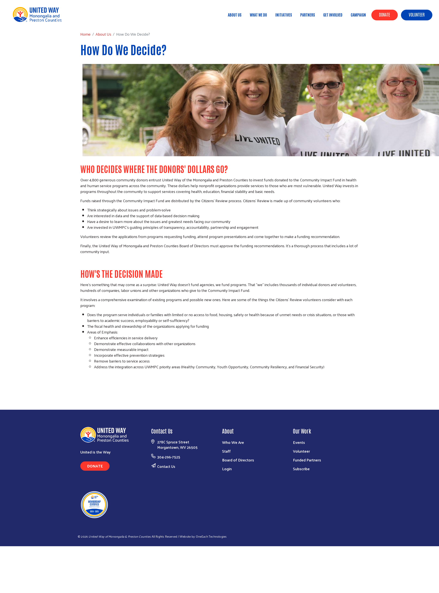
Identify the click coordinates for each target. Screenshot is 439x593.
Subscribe (301, 468)
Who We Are (233, 442)
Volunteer (417, 14)
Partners (307, 14)
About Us (234, 14)
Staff (226, 451)
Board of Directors (238, 460)
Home (25, 20)
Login (227, 468)
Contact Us (166, 466)
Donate (384, 14)
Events (299, 442)
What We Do (258, 14)
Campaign (358, 14)
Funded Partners (307, 460)
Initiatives (283, 14)
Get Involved (332, 14)
